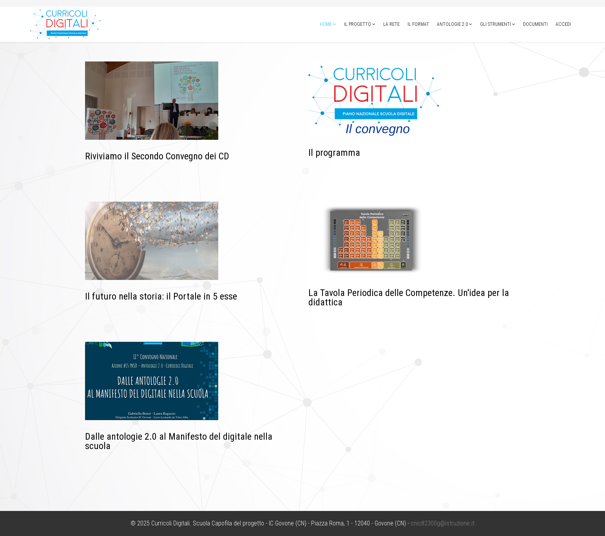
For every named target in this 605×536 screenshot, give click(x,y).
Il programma (334, 152)
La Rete (391, 24)
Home (326, 24)
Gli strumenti (495, 24)
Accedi (563, 24)
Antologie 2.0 (452, 24)
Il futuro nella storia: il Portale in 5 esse (161, 296)
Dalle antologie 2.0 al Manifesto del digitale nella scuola (178, 441)
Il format (418, 24)
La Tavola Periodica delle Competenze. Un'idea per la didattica (408, 297)
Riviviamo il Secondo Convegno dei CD (157, 156)
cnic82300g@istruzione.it (443, 523)
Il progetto (357, 24)
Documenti (535, 24)
